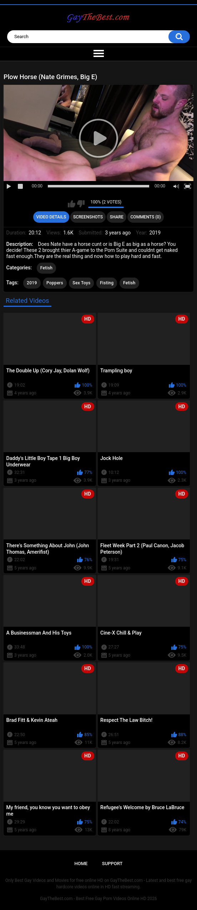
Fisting (106, 282)
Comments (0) (146, 216)
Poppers (54, 282)
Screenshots (88, 216)
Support (112, 863)
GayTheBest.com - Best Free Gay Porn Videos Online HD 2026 (98, 898)
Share (116, 216)
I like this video (71, 203)
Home (81, 863)
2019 (32, 282)
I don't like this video (81, 203)
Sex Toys (81, 282)
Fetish (46, 267)
